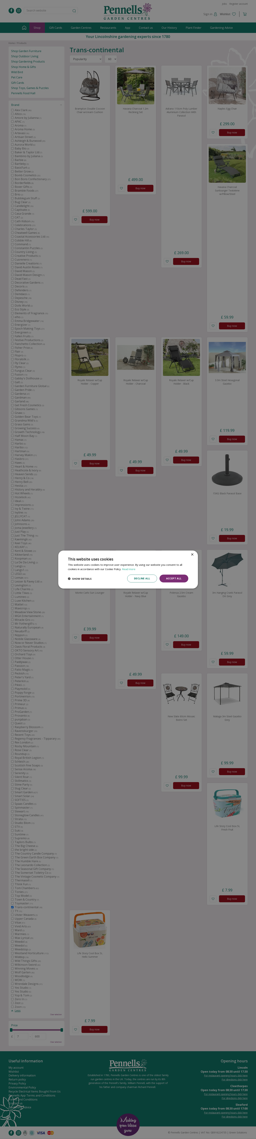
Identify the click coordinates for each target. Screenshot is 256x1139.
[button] (80, 578)
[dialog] (128, 569)
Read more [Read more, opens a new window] (128, 569)
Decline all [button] (142, 578)
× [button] (192, 554)
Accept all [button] (174, 578)
